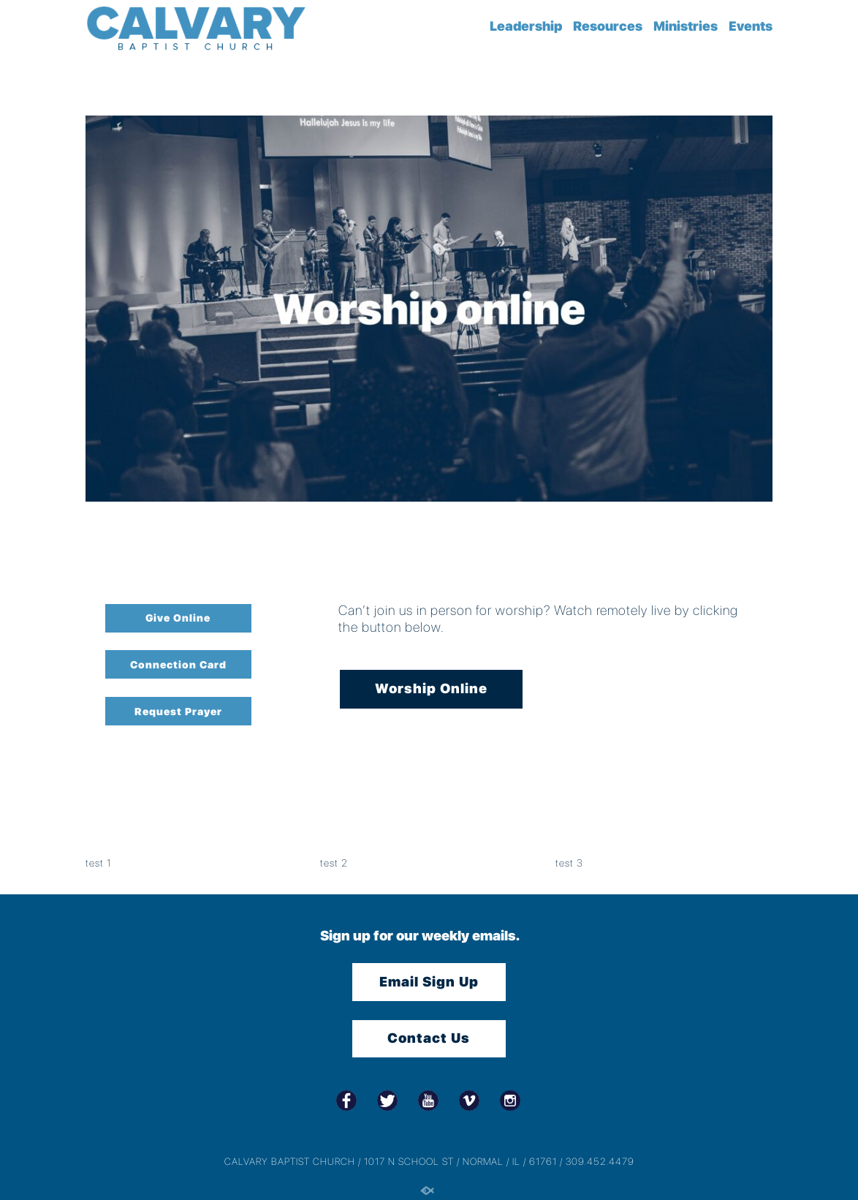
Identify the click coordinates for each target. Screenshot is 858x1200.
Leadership (526, 26)
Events (750, 26)
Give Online (177, 618)
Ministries (685, 26)
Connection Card (178, 665)
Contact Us (428, 1038)
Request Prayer (178, 711)
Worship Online (431, 688)
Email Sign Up (429, 981)
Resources (607, 26)
